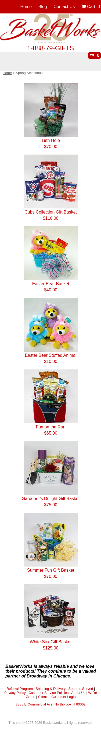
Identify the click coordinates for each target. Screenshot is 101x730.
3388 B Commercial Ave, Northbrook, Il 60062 (51, 704)
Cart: (90, 6)
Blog (42, 6)
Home (26, 6)
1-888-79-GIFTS (50, 48)
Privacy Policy (15, 693)
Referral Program (19, 689)
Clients (43, 697)
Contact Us (64, 6)
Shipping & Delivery (50, 689)
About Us (78, 693)
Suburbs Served (80, 689)
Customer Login (63, 697)
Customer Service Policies (48, 693)
